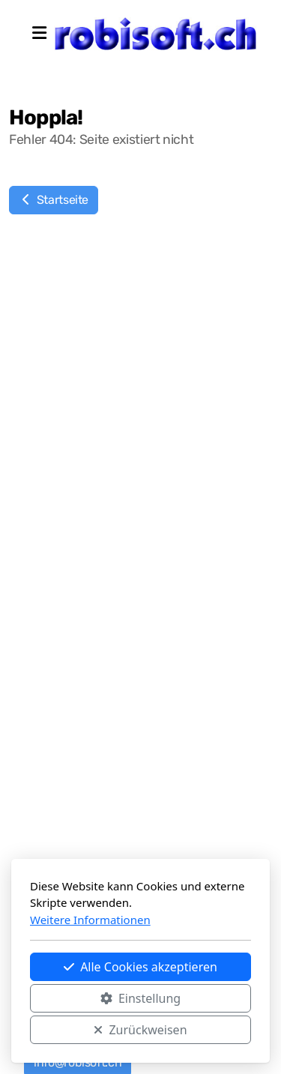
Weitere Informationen (90, 919)
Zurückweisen (140, 1030)
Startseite (53, 200)
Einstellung (140, 998)
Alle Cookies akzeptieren (140, 967)
